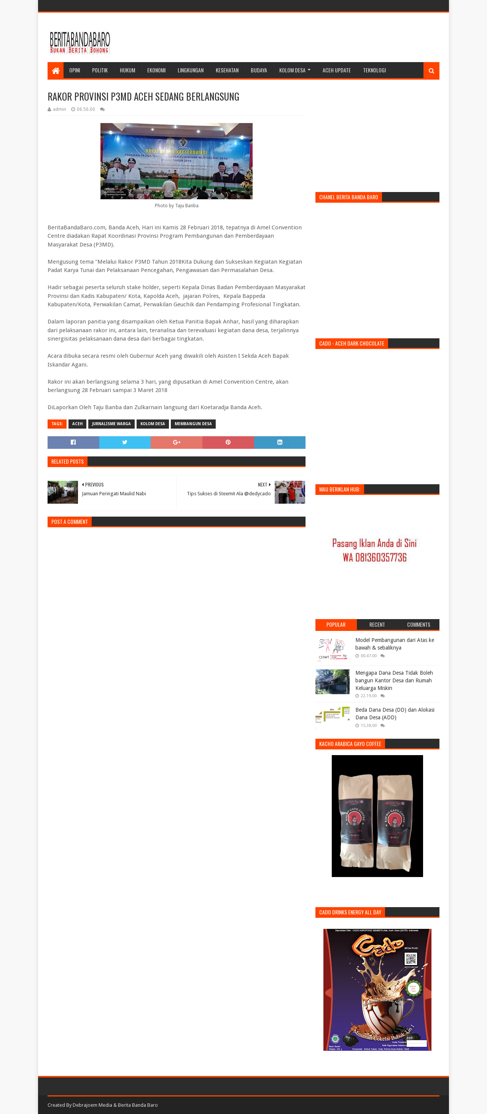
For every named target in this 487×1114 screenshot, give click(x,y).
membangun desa (193, 424)
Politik (100, 70)
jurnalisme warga (111, 424)
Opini (74, 70)
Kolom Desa (292, 70)
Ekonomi (156, 70)
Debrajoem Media (92, 1105)
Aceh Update (337, 70)
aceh (77, 424)
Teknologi (374, 70)
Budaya (259, 70)
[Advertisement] (300, 37)
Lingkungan (191, 70)
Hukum (127, 70)
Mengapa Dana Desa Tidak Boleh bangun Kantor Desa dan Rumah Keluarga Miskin (394, 680)
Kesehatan (227, 70)
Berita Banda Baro (138, 1105)
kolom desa (152, 424)
